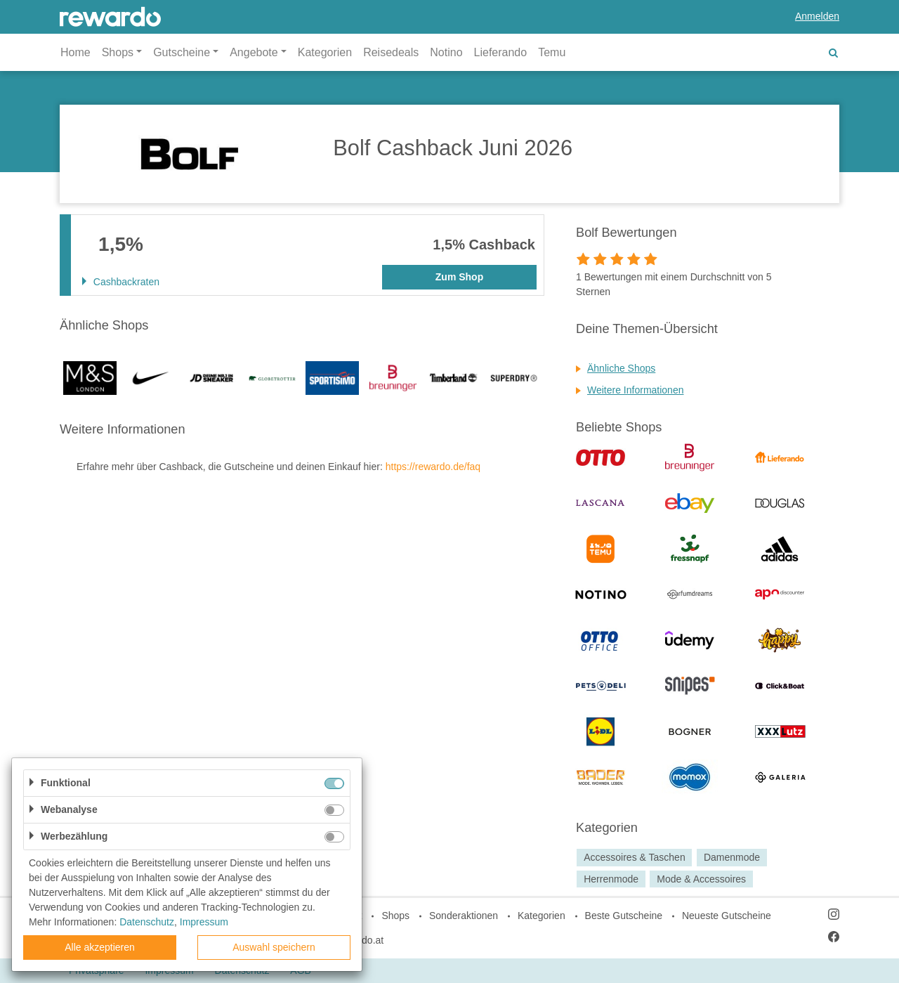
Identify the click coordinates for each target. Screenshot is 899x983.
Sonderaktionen (463, 915)
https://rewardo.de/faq (433, 466)
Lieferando (500, 52)
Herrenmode (611, 879)
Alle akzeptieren (100, 947)
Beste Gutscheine (624, 915)
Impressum (204, 921)
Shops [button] (117, 52)
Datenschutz (146, 921)
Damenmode (732, 857)
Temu (551, 52)
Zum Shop (459, 276)
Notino (446, 52)
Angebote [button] (254, 52)
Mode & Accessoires (701, 879)
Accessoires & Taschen (634, 857)
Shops (395, 915)
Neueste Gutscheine (726, 915)
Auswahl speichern (273, 947)
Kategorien (325, 52)
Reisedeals (391, 52)
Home (75, 52)
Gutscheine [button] (181, 52)
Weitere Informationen (635, 390)
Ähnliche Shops (621, 368)
